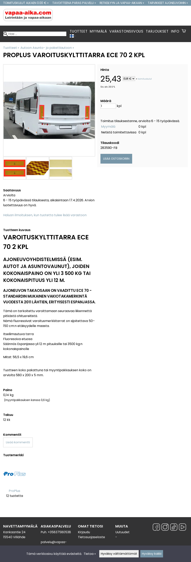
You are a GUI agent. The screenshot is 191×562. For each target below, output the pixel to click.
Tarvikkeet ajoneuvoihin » (168, 3)
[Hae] (35, 33)
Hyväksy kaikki (151, 554)
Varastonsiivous (126, 31)
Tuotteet (78, 31)
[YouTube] (182, 527)
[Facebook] (156, 527)
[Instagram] (165, 527)
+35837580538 (59, 532)
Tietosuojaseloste (91, 537)
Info (175, 31)
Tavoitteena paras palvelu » (74, 3)
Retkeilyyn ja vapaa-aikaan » (122, 3)
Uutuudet (122, 532)
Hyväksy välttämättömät (119, 554)
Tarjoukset (157, 31)
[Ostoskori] (184, 31)
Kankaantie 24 (14, 532)
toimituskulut (145, 78)
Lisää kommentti (18, 442)
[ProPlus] (14, 483)
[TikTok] (173, 527)
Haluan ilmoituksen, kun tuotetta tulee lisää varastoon (45, 215)
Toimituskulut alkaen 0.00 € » (26, 3)
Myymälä (98, 31)
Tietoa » (90, 553)
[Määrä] (108, 106)
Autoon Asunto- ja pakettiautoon (47, 47)
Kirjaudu (84, 532)
